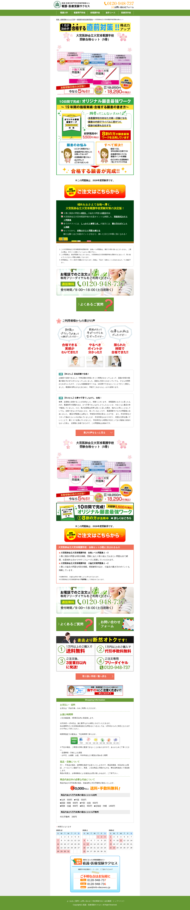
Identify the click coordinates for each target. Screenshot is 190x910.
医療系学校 (126, 13)
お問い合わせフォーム (124, 7)
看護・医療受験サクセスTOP (65, 19)
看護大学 (64, 13)
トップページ (118, 901)
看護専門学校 (79, 13)
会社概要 (107, 901)
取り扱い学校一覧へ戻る (94, 676)
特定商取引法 (97, 901)
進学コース (110, 13)
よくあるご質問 (73, 901)
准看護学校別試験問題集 (85, 19)
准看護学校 (95, 13)
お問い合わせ (85, 901)
